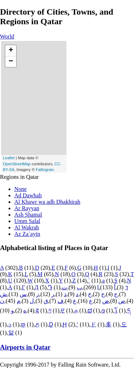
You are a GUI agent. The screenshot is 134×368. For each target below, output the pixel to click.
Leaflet (9, 158)
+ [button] (11, 50)
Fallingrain (45, 169)
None (20, 189)
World (7, 36)
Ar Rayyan (26, 208)
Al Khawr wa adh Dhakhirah (47, 202)
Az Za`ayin (27, 234)
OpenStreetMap (17, 164)
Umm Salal (27, 221)
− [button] (11, 61)
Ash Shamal (28, 215)
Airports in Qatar (25, 347)
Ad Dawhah (28, 195)
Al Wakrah (26, 227)
